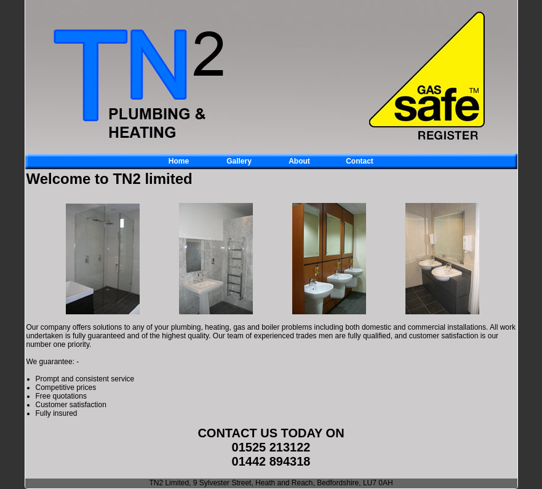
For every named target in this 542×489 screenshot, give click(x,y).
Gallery (239, 161)
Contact (359, 161)
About (299, 161)
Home (179, 161)
